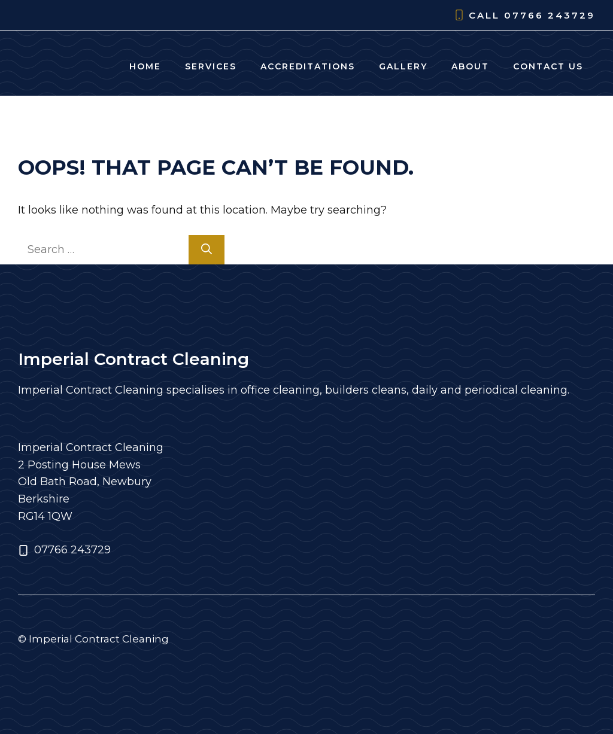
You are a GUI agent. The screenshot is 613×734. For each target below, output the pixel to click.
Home (145, 66)
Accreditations (307, 66)
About (470, 66)
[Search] (206, 249)
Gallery (403, 66)
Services (210, 66)
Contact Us (548, 66)
